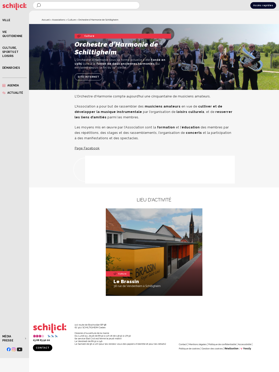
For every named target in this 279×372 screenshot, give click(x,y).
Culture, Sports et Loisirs (10, 52)
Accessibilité (244, 344)
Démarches (11, 67)
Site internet (88, 77)
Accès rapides (263, 5)
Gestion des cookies (212, 348)
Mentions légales (198, 344)
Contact (42, 347)
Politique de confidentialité (222, 344)
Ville (6, 20)
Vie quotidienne (12, 34)
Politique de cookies (189, 348)
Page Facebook (87, 148)
